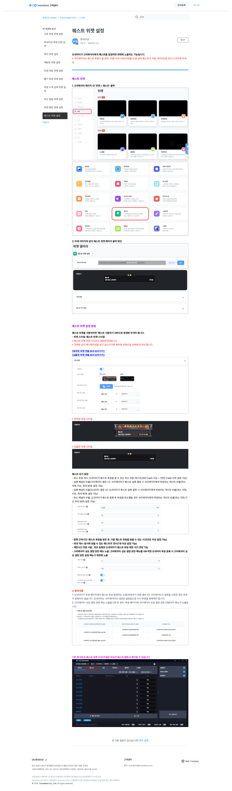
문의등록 (182, 5)
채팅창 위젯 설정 (52, 62)
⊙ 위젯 (82, 18)
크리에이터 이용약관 (39, 777)
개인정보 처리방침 (71, 777)
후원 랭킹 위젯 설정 (53, 107)
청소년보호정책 (85, 777)
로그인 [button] (197, 5)
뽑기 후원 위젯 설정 (53, 79)
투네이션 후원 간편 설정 (54, 44)
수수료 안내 (96, 777)
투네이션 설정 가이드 (68, 18)
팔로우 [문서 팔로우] (183, 40)
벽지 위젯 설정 (51, 54)
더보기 (46, 122)
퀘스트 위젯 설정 (52, 115)
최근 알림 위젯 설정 (53, 99)
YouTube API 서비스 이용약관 (44, 780)
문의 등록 (143, 740)
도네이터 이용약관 (56, 777)
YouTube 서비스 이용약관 (67, 780)
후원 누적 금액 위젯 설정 (55, 89)
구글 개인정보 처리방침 (88, 780)
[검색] (164, 17)
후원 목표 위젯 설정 (53, 70)
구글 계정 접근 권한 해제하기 (109, 780)
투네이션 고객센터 (49, 18)
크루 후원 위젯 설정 (53, 34)
